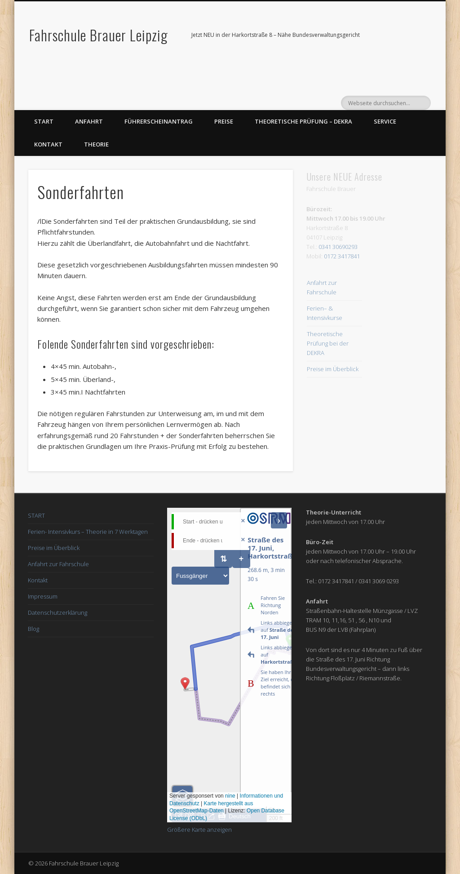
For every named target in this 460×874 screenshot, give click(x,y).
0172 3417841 (342, 256)
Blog (33, 629)
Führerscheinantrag (158, 121)
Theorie (96, 144)
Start (43, 121)
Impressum (43, 596)
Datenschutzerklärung (57, 612)
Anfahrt (89, 121)
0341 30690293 (338, 247)
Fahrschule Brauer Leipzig (98, 34)
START (36, 515)
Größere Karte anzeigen (199, 829)
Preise (223, 121)
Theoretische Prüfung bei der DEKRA (328, 343)
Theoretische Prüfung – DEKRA (303, 121)
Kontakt (48, 144)
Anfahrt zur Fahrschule (58, 564)
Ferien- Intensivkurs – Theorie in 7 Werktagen (88, 532)
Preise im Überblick (332, 369)
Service (385, 121)
